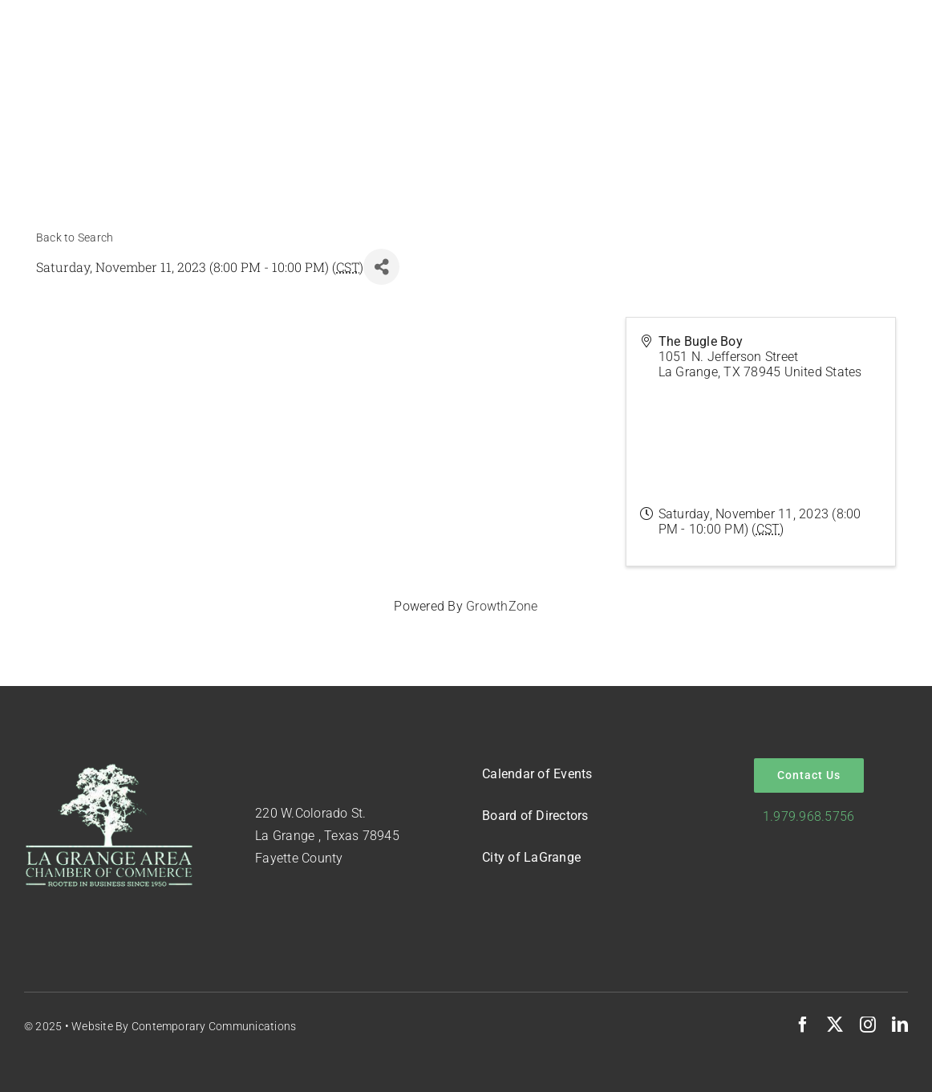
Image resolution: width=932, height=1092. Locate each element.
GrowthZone (501, 606)
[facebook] (803, 1025)
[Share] (381, 267)
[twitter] (835, 1025)
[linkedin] (900, 1025)
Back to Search (74, 238)
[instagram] (868, 1025)
